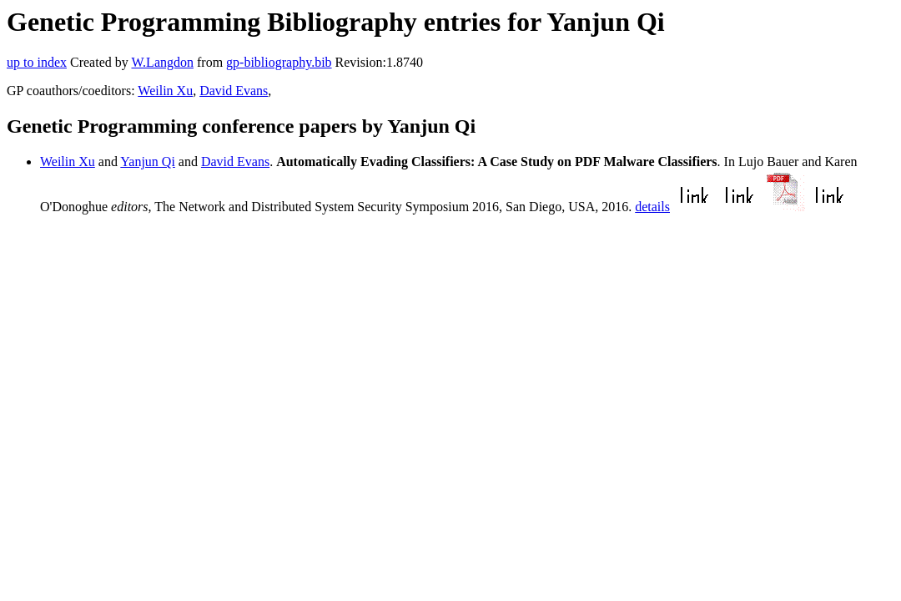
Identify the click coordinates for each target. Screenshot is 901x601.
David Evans (233, 90)
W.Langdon (162, 62)
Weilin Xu (165, 90)
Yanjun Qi (147, 161)
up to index (37, 62)
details (652, 206)
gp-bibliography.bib (279, 62)
